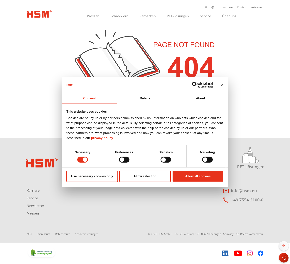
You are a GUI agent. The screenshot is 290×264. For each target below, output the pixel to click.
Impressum (43, 234)
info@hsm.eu (244, 190)
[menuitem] (93, 15)
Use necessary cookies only (92, 176)
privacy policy (102, 138)
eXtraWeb (257, 7)
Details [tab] (145, 98)
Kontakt (242, 7)
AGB (29, 234)
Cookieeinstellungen (86, 234)
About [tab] (200, 98)
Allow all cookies (198, 176)
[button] (206, 7)
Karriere (227, 7)
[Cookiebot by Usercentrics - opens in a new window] (197, 85)
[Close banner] (222, 85)
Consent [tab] (89, 98)
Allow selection (145, 176)
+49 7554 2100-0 (247, 200)
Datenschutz (62, 234)
